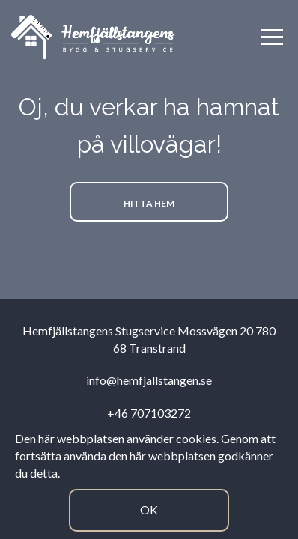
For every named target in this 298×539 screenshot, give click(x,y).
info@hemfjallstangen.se (149, 380)
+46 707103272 (149, 413)
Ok (149, 509)
